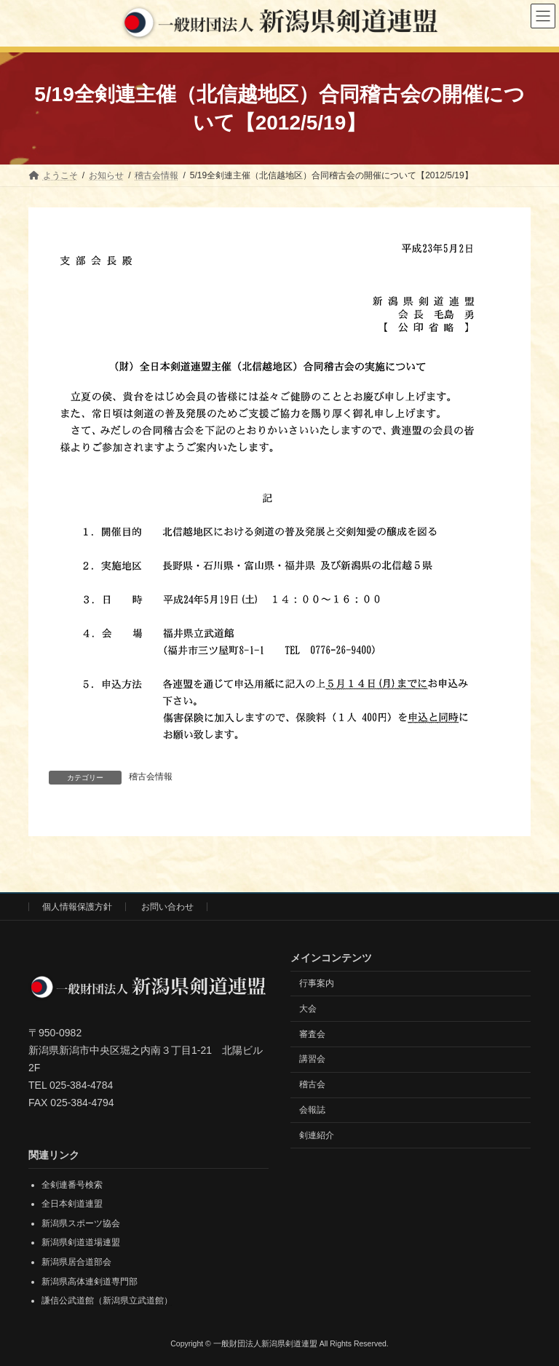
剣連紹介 (316, 1134)
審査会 (312, 1033)
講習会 (312, 1059)
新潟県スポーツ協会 (80, 1223)
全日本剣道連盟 (72, 1204)
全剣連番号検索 (72, 1184)
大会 (308, 1008)
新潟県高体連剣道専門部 (89, 1281)
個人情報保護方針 (77, 907)
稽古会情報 (151, 776)
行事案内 (316, 983)
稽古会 (312, 1084)
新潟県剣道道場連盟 (80, 1242)
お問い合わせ (167, 907)
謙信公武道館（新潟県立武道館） (107, 1300)
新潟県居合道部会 (76, 1262)
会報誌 (312, 1109)
